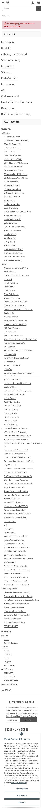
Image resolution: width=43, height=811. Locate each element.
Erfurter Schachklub (12, 298)
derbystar (8, 654)
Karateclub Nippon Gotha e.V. (15, 320)
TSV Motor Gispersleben (13, 249)
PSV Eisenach (9, 346)
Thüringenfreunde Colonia (14, 622)
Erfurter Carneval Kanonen (14, 453)
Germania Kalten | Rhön (13, 170)
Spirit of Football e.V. (12, 196)
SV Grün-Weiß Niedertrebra (14, 226)
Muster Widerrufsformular (16, 102)
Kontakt (5, 48)
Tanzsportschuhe (11, 643)
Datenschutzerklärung (15, 710)
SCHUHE (4, 635)
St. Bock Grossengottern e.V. (15, 555)
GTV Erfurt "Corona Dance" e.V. (16, 480)
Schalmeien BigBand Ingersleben (17, 615)
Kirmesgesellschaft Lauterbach (16, 603)
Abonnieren (29, 720)
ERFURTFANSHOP (11, 626)
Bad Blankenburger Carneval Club (17, 435)
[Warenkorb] (38, 3)
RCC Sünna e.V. (10, 562)
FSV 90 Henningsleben (12, 155)
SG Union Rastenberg (12, 189)
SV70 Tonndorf (9, 245)
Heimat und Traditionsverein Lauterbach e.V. (21, 600)
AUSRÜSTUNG (7, 669)
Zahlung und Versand (14, 54)
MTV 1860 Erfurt (10, 331)
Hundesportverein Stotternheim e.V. (18, 309)
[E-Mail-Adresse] (13, 719)
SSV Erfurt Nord (10, 387)
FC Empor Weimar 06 (12, 148)
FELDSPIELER (9, 676)
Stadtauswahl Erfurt (12, 204)
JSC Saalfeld (9, 313)
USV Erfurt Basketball (12, 405)
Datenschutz (8, 108)
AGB (3, 90)
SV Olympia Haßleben (12, 230)
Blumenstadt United (12, 136)
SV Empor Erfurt (10, 223)
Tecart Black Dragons (12, 618)
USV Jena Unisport (11, 417)
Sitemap (6, 72)
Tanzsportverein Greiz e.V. (14, 573)
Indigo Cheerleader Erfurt (14, 487)
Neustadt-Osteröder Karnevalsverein (18, 558)
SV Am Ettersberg (11, 208)
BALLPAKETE (9, 665)
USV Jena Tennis (10, 420)
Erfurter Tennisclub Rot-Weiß (15, 301)
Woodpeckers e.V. (11, 424)
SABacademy (9, 361)
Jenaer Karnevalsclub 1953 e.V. (16, 491)
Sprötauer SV (9, 200)
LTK (5, 525)
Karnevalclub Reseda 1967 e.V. (16, 506)
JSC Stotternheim (11, 316)
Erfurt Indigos (9, 290)
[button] (32, 3)
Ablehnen (22, 802)
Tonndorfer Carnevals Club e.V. (16, 577)
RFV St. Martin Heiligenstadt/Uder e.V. (19, 350)
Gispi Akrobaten (10, 464)
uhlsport (7, 661)
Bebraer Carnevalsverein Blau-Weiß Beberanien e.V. (23, 444)
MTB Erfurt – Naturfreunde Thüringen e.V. (20, 339)
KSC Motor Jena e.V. (12, 328)
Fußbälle (4, 646)
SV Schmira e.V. (10, 234)
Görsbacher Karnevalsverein (15, 472)
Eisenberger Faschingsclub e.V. (16, 449)
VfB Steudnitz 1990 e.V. (13, 260)
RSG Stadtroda (10, 354)
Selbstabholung (10, 60)
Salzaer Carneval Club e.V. (14, 543)
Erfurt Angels (9, 286)
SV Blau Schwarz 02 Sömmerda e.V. (18, 211)
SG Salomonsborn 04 (12, 379)
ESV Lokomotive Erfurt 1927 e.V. (16, 140)
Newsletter (7, 66)
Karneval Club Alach (12, 498)
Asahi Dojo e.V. (9, 271)
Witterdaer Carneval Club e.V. (15, 581)
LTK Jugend (8, 528)
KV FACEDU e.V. (10, 532)
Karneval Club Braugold (13, 502)
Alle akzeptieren (22, 789)
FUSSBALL (5, 133)
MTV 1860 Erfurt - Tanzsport (15, 432)
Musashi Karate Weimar (13, 335)
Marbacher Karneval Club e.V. (15, 536)
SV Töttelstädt (9, 238)
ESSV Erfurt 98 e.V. (11, 283)
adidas (6, 639)
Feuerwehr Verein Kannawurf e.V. (17, 592)
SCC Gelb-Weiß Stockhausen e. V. (17, 547)
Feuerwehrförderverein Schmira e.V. (18, 596)
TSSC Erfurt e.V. (10, 398)
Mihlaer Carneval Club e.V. (14, 540)
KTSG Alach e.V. (10, 521)
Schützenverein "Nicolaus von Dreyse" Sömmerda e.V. (19, 374)
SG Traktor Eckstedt (12, 185)
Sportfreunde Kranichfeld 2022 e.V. (17, 383)
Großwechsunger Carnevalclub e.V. (18, 476)
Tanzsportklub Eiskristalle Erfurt (16, 570)
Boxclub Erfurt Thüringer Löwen (16, 275)
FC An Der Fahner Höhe (13, 144)
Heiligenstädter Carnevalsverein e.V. (18, 483)
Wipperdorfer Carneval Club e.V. (16, 585)
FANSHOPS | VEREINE (9, 588)
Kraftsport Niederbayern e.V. (15, 324)
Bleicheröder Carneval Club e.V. (16, 439)
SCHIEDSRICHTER (11, 680)
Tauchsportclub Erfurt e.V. (14, 394)
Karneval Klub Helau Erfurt (14, 510)
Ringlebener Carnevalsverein (15, 566)
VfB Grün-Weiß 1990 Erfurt (14, 256)
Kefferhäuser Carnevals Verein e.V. (17, 513)
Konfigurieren (22, 795)
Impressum (8, 42)
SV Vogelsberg (9, 241)
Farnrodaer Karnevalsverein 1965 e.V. (18, 461)
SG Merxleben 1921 (11, 181)
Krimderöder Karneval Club (15, 517)
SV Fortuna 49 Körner (12, 215)
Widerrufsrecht (10, 96)
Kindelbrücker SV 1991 (13, 159)
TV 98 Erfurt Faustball (12, 402)
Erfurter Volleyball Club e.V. (14, 305)
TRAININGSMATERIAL (9, 684)
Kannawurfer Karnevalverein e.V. (17, 495)
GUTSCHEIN (6, 690)
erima (6, 658)
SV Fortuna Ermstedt (12, 219)
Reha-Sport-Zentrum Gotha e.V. (16, 358)
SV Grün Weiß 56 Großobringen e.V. (17, 390)
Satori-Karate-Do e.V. (12, 365)
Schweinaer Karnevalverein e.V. (16, 551)
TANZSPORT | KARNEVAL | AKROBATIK (16, 428)
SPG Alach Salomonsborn (14, 193)
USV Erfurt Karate (11, 409)
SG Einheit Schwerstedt (13, 166)
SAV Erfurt (8, 369)
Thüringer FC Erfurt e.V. (13, 253)
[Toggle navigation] (3, 1)
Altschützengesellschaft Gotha (16, 268)
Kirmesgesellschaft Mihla (14, 607)
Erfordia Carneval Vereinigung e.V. (17, 457)
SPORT (4, 264)
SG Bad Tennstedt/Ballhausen (16, 163)
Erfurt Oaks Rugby (11, 294)
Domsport (8, 279)
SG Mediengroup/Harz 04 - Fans (16, 178)
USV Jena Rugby (10, 413)
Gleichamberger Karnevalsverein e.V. (18, 468)
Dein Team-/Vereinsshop (15, 114)
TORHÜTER (8, 673)
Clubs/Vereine (9, 78)
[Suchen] (19, 8)
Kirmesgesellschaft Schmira (15, 611)
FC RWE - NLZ (9, 151)
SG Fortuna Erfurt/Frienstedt (15, 174)
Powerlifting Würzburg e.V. (14, 343)
